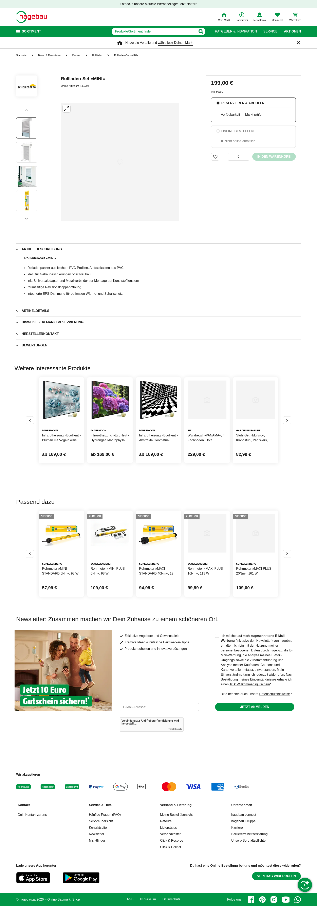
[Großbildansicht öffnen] (120, 162)
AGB (130, 899)
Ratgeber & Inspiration (236, 31)
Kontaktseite (98, 827)
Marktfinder (97, 840)
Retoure (166, 821)
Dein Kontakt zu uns (32, 814)
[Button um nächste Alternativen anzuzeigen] (287, 420)
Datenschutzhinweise (274, 694)
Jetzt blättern (188, 4)
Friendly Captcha (175, 729)
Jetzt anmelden (254, 707)
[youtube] (286, 899)
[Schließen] (298, 42)
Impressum (148, 899)
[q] (154, 31)
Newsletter (96, 834)
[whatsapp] (297, 899)
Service (270, 31)
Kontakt (24, 805)
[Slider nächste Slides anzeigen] (26, 217)
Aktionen (292, 31)
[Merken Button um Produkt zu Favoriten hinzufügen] (215, 157)
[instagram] (274, 899)
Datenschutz (171, 899)
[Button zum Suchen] (200, 31)
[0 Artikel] (238, 156)
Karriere (237, 827)
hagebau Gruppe (243, 821)
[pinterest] (262, 899)
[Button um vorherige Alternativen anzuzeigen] (30, 420)
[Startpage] (31, 17)
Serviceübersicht (101, 821)
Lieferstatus (168, 827)
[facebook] (251, 899)
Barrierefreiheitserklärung (249, 834)
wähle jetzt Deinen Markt (175, 42)
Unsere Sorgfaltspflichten (249, 840)
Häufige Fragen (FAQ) (105, 814)
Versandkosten (171, 834)
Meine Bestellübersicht (176, 814)
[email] (159, 707)
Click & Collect (170, 847)
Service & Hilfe (100, 805)
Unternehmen (241, 805)
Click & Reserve (171, 840)
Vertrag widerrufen (276, 876)
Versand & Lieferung (176, 805)
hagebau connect (243, 814)
